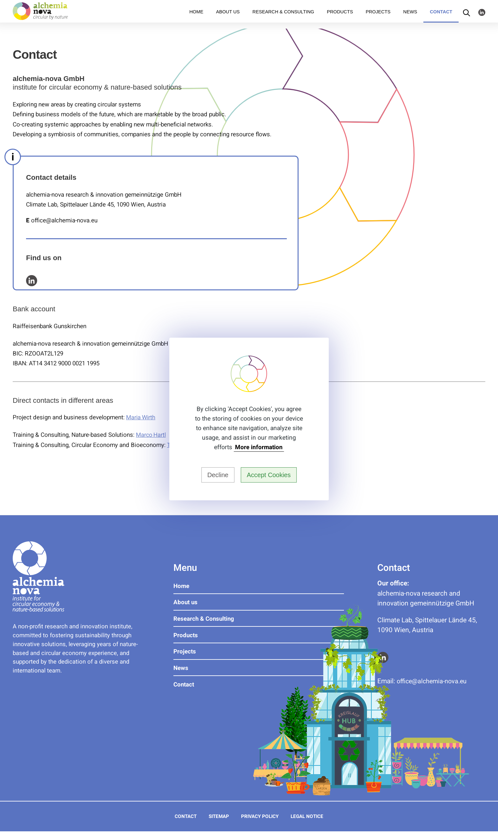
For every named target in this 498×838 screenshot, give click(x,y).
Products (340, 17)
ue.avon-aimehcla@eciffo (434, 681)
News (410, 17)
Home (196, 17)
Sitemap (215, 823)
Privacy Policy (260, 823)
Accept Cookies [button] (270, 474)
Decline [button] (216, 474)
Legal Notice (312, 823)
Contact (441, 17)
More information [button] (259, 447)
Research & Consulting (283, 17)
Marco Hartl (151, 434)
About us (228, 17)
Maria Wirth (141, 417)
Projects (378, 17)
